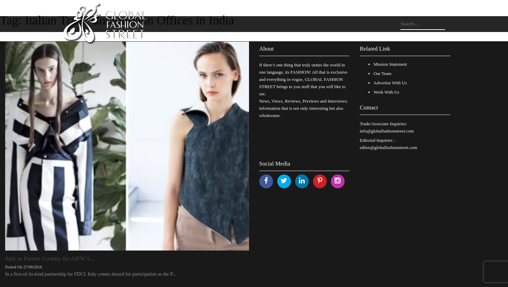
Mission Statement (390, 64)
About (266, 48)
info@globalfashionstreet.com (387, 131)
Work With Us (386, 92)
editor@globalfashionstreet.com (388, 147)
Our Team (382, 73)
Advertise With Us (390, 82)
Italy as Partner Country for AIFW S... (50, 258)
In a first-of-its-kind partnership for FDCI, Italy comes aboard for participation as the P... (90, 274)
